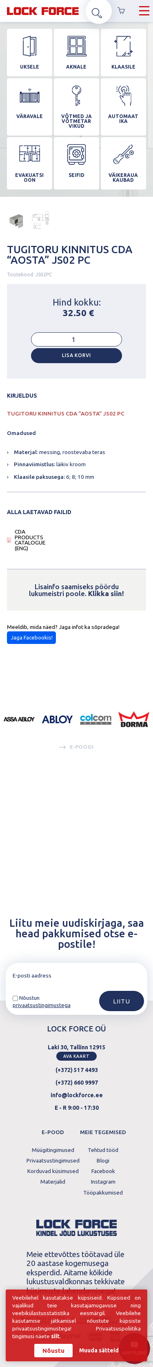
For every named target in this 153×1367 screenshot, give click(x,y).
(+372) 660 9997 (76, 1081)
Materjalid (52, 1181)
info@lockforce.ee (77, 1094)
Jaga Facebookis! (32, 742)
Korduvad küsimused (53, 1170)
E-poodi (76, 852)
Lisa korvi (76, 460)
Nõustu (53, 1350)
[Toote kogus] (76, 444)
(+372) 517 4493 (76, 1069)
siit (55, 1336)
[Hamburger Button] (144, 12)
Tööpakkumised (103, 1192)
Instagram (103, 1181)
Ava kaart (76, 1055)
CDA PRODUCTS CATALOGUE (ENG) (30, 645)
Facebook (103, 1170)
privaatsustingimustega (42, 1004)
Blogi (103, 1159)
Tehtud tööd (103, 1149)
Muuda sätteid (99, 1350)
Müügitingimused (53, 1149)
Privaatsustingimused (53, 1159)
